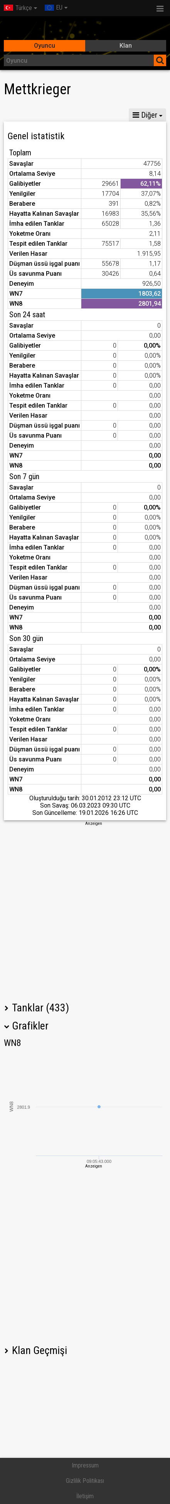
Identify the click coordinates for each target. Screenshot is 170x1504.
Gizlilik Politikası (85, 1480)
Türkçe (18, 8)
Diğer (145, 115)
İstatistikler (24, 115)
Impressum (85, 1465)
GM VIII (97, 115)
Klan (126, 45)
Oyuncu (44, 45)
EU (53, 7)
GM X (64, 115)
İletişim (85, 1496)
